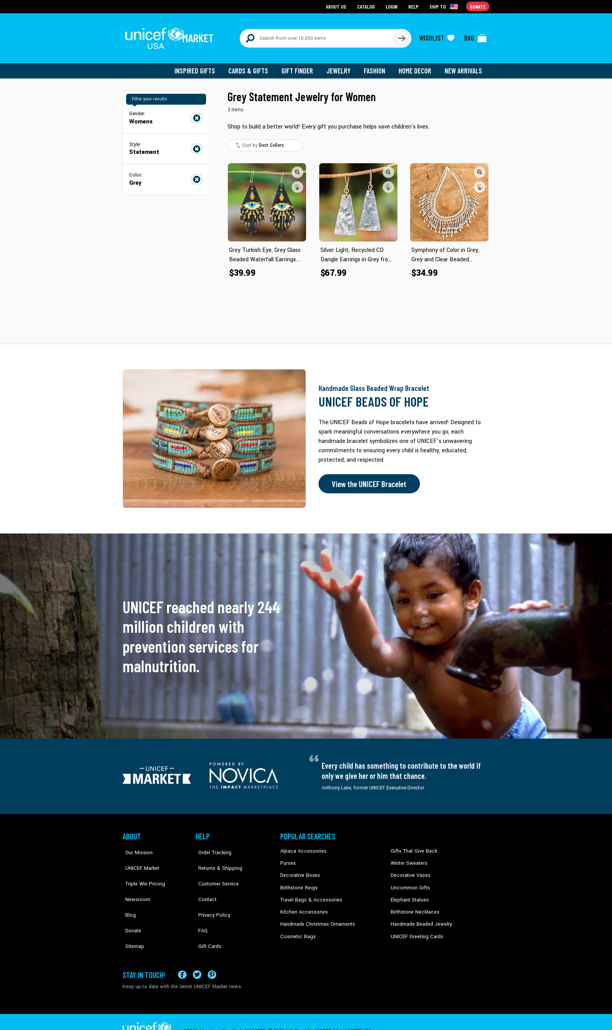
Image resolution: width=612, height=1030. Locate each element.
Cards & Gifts (252, 66)
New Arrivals (464, 66)
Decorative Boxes (299, 870)
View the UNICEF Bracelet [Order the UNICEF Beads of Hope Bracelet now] (367, 479)
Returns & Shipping (216, 858)
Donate (130, 906)
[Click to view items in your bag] (475, 36)
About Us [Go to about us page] (337, 6)
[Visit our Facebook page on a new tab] (182, 956)
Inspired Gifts (200, 66)
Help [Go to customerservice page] (414, 6)
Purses (287, 858)
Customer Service (214, 870)
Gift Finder (300, 66)
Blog (128, 894)
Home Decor (416, 66)
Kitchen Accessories (302, 906)
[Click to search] (401, 36)
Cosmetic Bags (296, 930)
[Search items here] (316, 36)
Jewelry (341, 66)
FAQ (200, 906)
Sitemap (132, 917)
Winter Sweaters (408, 858)
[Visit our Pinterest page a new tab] (212, 956)
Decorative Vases (409, 870)
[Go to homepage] (171, 35)
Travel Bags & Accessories (309, 894)
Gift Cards (206, 917)
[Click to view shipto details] (444, 6)
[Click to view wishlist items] (436, 36)
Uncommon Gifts (409, 882)
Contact (204, 882)
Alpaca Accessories (301, 846)
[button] (297, 167)
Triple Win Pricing (141, 870)
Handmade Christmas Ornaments (316, 917)
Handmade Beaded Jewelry (419, 917)
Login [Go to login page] (392, 6)
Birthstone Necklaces (413, 906)
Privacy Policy (211, 894)
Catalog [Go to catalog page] (366, 6)
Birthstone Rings (298, 882)
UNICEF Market (138, 858)
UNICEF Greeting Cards (415, 930)
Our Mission (136, 846)
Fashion (376, 66)
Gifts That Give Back (412, 846)
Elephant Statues (409, 894)
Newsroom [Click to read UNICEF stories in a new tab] (134, 882)
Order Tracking (211, 846)
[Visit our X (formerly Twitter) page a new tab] (197, 956)
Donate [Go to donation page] (478, 6)
